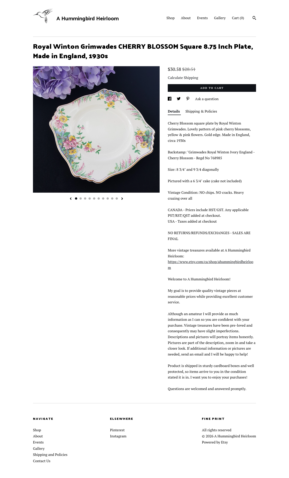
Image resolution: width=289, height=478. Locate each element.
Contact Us (41, 460)
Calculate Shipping (183, 77)
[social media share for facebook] (170, 98)
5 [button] (94, 198)
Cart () (238, 17)
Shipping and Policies (50, 454)
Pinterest (117, 429)
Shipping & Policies (201, 111)
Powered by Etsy (215, 442)
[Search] (254, 18)
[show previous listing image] (71, 199)
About (186, 17)
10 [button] (117, 198)
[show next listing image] (122, 199)
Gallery (220, 17)
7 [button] (103, 198)
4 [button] (90, 198)
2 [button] (80, 198)
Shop (170, 17)
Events (202, 17)
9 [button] (112, 198)
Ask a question (207, 98)
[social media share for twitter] (179, 98)
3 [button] (85, 198)
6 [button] (99, 198)
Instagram (118, 436)
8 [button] (108, 198)
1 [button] (76, 198)
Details (174, 111)
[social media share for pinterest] (188, 98)
